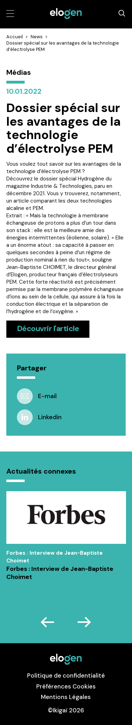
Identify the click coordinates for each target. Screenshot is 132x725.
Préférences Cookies (66, 686)
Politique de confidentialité (66, 675)
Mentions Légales (66, 697)
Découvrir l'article (48, 328)
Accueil (14, 37)
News (37, 37)
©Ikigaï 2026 (66, 710)
